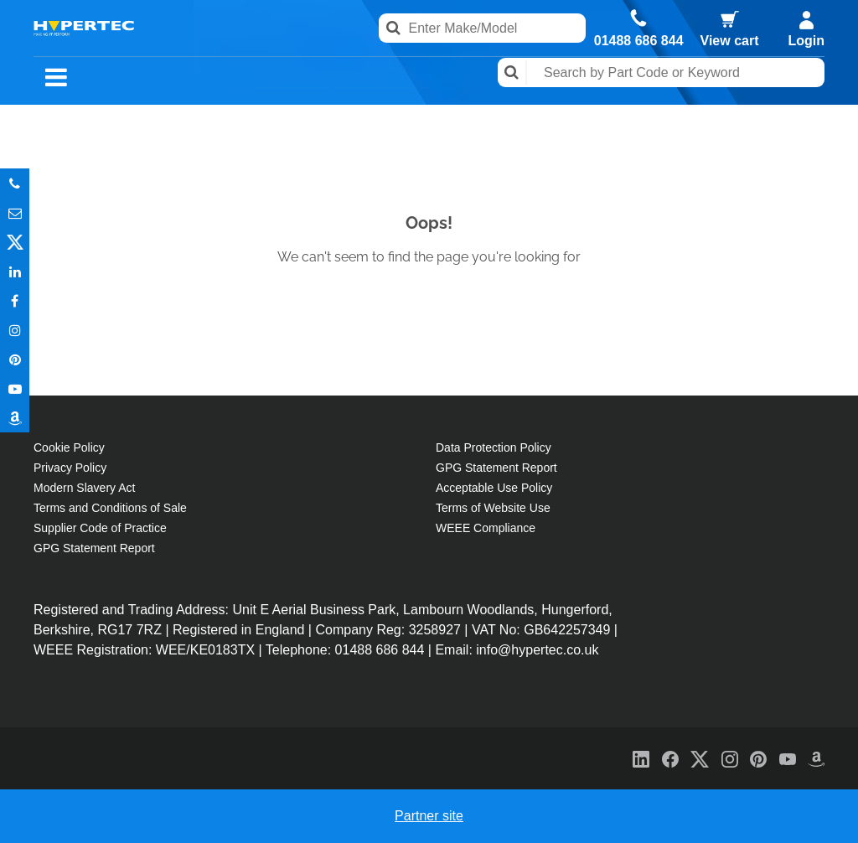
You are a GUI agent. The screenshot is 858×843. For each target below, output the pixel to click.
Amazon (14, 417)
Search (512, 72)
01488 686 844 (639, 41)
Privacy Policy (70, 467)
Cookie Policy (69, 447)
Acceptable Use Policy (494, 487)
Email (14, 212)
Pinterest (14, 359)
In (14, 271)
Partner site (429, 816)
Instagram (14, 329)
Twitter (14, 241)
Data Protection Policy (493, 447)
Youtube (14, 388)
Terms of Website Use (493, 508)
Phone (14, 183)
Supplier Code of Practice (100, 528)
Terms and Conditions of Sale (110, 508)
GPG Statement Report (94, 548)
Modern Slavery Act (84, 487)
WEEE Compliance (485, 528)
